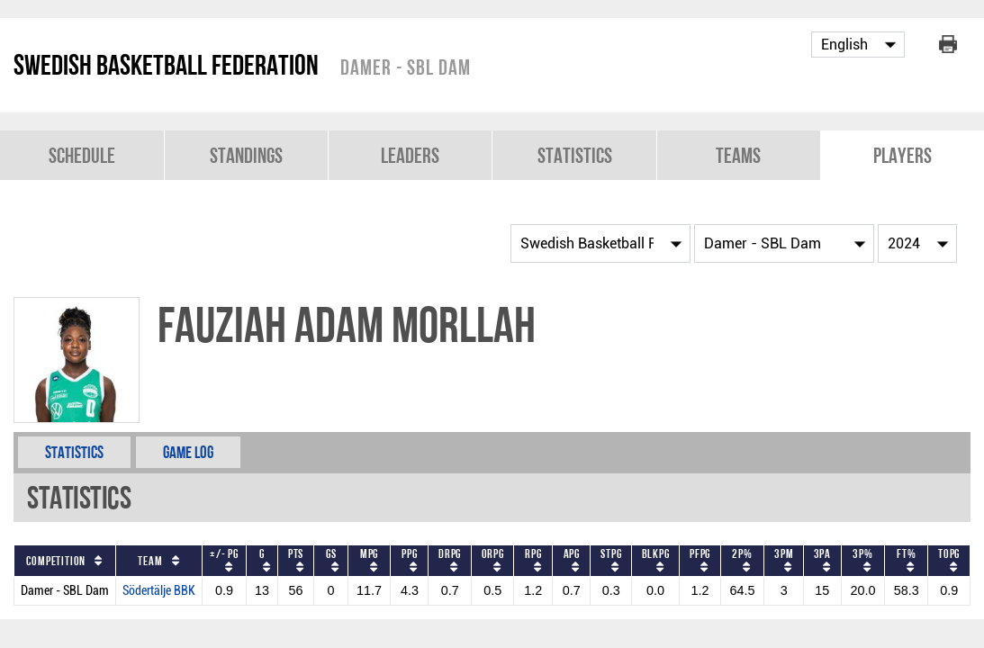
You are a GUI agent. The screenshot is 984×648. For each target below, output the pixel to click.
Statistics (574, 155)
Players (902, 155)
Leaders (410, 155)
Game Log (188, 452)
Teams (738, 155)
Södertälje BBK (158, 590)
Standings (246, 155)
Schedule (82, 155)
